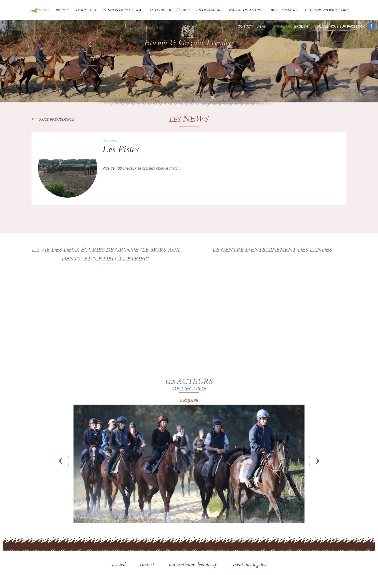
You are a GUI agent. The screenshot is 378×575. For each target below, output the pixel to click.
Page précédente (53, 120)
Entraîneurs (209, 10)
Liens (261, 26)
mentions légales (249, 565)
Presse (62, 10)
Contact (245, 26)
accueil (119, 565)
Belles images (284, 10)
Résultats (85, 10)
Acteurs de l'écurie (169, 10)
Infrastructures (246, 10)
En (301, 26)
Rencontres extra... (122, 10)
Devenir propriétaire (327, 10)
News (43, 10)
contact (148, 565)
